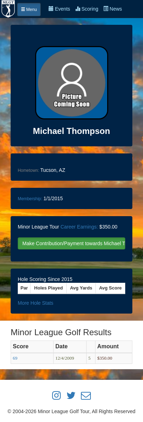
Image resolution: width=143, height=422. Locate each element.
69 (15, 358)
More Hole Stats (35, 303)
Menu (29, 9)
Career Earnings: (79, 227)
